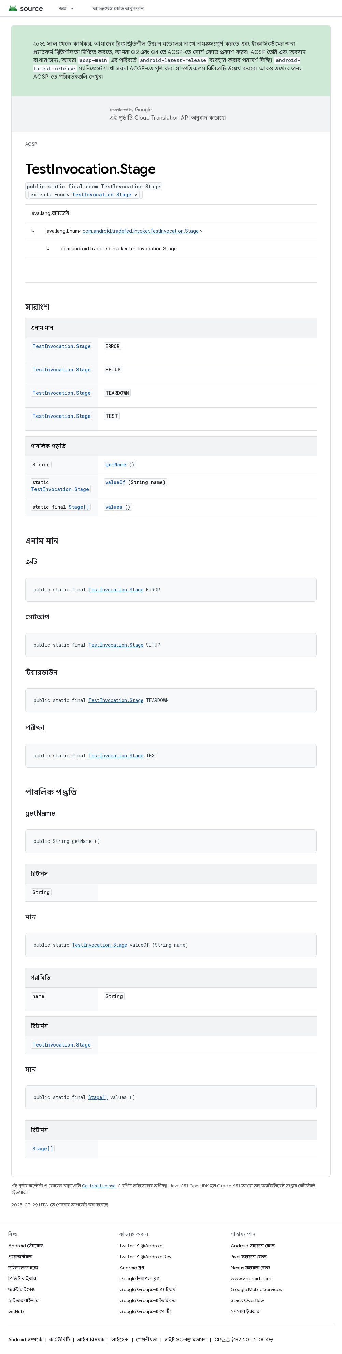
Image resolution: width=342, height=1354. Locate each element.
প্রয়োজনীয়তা (20, 1257)
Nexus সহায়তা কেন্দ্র (250, 1267)
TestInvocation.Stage (101, 194)
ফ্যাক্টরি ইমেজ (21, 1289)
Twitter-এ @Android (141, 1246)
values (113, 507)
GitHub (16, 1311)
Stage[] (79, 507)
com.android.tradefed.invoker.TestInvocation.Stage (141, 231)
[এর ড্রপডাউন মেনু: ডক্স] (75, 8)
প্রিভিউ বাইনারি (22, 1278)
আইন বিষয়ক (90, 1339)
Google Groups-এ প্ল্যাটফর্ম (147, 1289)
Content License (99, 1186)
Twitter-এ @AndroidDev (145, 1257)
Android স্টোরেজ (25, 1246)
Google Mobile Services (256, 1289)
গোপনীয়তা (146, 1339)
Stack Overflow (247, 1300)
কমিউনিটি (59, 1339)
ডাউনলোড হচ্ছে (23, 1267)
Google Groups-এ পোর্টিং (145, 1311)
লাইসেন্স (120, 1339)
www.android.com (251, 1278)
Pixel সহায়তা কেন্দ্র (249, 1257)
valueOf (115, 482)
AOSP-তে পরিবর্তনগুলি (60, 76)
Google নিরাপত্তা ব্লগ (139, 1278)
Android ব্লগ (131, 1267)
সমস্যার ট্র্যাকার (245, 1311)
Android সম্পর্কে (25, 1339)
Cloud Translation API (162, 117)
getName (115, 464)
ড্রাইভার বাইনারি (23, 1300)
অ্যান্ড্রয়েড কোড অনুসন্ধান (118, 8)
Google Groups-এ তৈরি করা (148, 1300)
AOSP (31, 144)
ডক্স (63, 8)
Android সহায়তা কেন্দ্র (253, 1246)
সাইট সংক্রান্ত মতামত (185, 1339)
